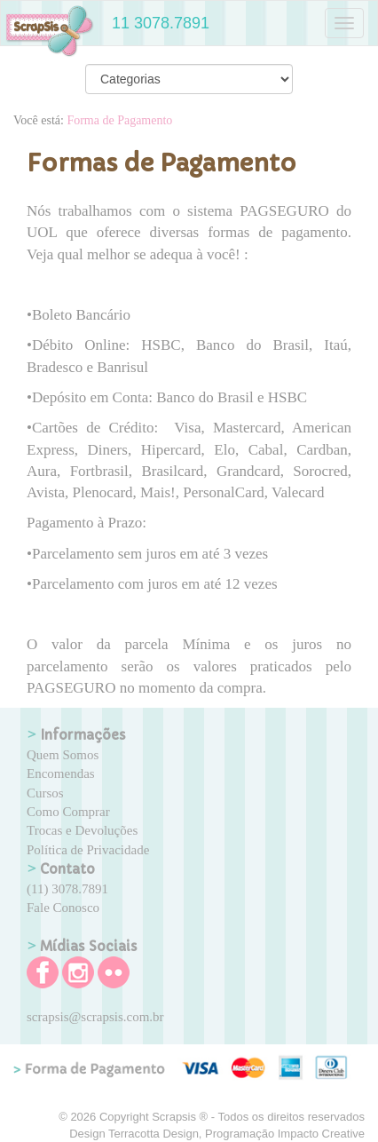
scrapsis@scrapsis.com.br (95, 1017)
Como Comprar (68, 812)
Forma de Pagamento (119, 120)
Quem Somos (62, 755)
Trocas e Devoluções (82, 830)
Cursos (45, 793)
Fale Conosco (63, 907)
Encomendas (61, 773)
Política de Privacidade (88, 850)
